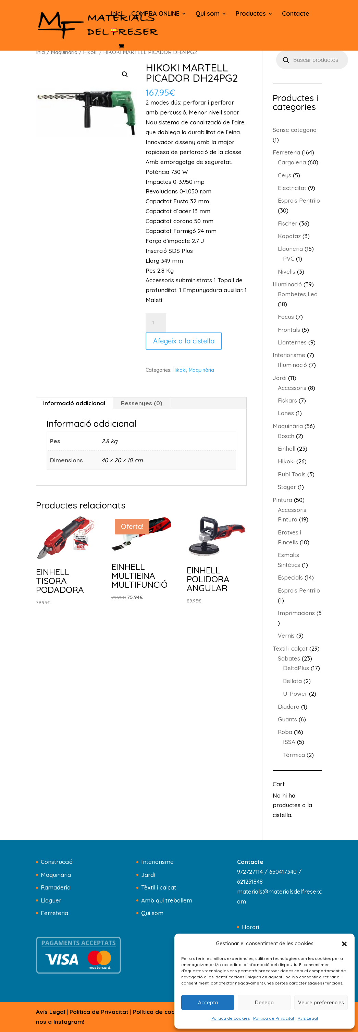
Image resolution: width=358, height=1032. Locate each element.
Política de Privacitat (273, 1018)
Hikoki (90, 52)
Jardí (148, 874)
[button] (344, 943)
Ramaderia (56, 887)
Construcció (57, 861)
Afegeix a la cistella (183, 341)
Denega (264, 1002)
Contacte (295, 14)
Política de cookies (230, 1018)
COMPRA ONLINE (155, 14)
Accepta (208, 1002)
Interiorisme (157, 861)
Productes (251, 14)
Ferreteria (54, 912)
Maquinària (64, 52)
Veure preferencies (321, 1002)
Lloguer (51, 900)
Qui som (208, 14)
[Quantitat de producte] (156, 322)
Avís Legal (308, 1018)
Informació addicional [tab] (74, 403)
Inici (116, 14)
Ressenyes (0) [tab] (141, 403)
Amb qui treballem (166, 900)
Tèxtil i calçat (158, 887)
